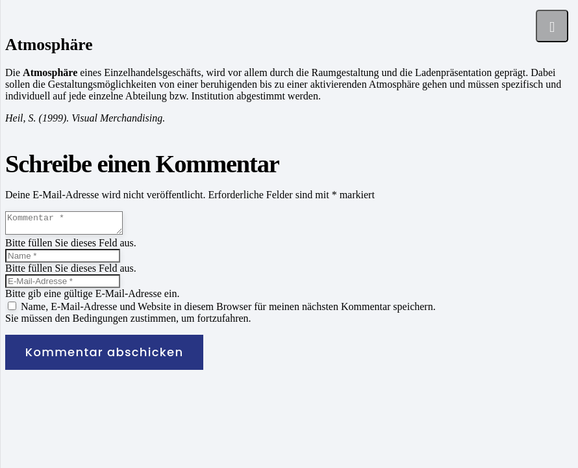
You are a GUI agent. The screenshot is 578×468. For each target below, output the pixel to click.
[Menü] (552, 26)
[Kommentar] (70, 225)
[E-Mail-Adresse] (62, 285)
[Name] (62, 259)
